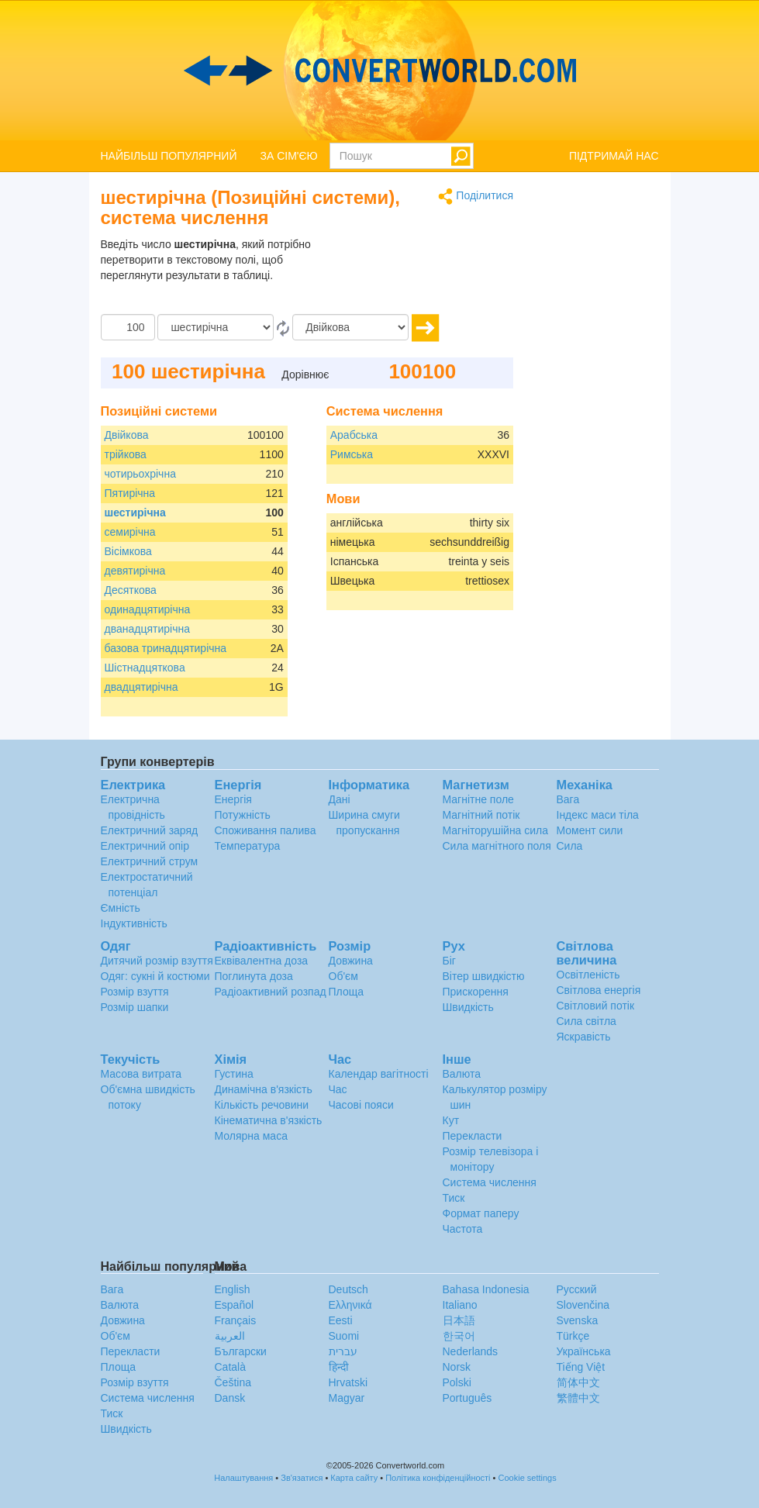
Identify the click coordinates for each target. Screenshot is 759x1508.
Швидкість (468, 1007)
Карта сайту (354, 1477)
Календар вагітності (379, 1074)
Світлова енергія (599, 990)
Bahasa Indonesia (486, 1289)
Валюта (462, 1074)
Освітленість (588, 974)
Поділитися (475, 196)
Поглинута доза (254, 976)
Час (338, 1089)
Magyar (347, 1398)
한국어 (459, 1336)
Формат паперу (481, 1213)
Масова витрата (141, 1074)
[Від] (215, 327)
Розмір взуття (135, 991)
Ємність (120, 908)
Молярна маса (251, 1136)
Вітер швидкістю (484, 976)
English (232, 1289)
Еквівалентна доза (262, 960)
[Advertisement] (416, 275)
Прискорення (476, 991)
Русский (577, 1289)
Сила (570, 846)
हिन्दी (339, 1367)
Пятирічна (130, 493)
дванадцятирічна (147, 629)
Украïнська (584, 1351)
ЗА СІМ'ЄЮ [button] (289, 156)
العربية (230, 1336)
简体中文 (578, 1382)
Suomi (344, 1336)
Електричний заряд (149, 830)
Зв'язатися (302, 1477)
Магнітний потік (481, 815)
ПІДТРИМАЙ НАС (614, 156)
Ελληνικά (350, 1305)
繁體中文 (578, 1398)
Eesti (341, 1320)
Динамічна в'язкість (263, 1089)
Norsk (457, 1367)
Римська (351, 454)
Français (236, 1320)
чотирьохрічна (140, 474)
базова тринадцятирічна (166, 648)
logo (379, 70)
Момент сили (590, 830)
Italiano (460, 1305)
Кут (451, 1120)
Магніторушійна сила (496, 830)
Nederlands (471, 1351)
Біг (449, 960)
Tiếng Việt (581, 1367)
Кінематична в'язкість (269, 1120)
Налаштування (243, 1477)
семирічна (130, 532)
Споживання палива (265, 830)
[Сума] (128, 327)
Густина (234, 1074)
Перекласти (472, 1136)
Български (241, 1351)
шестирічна (135, 512)
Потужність (243, 815)
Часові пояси (361, 1105)
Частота (463, 1229)
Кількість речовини (262, 1105)
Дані (339, 799)
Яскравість (584, 1036)
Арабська (354, 435)
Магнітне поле (478, 799)
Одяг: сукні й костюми (155, 976)
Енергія (233, 799)
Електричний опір (145, 846)
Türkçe (573, 1336)
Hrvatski (348, 1382)
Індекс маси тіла (598, 815)
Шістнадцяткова (145, 667)
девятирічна (135, 570)
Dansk (230, 1398)
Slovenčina (583, 1305)
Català (230, 1367)
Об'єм (343, 976)
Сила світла (586, 1021)
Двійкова (127, 435)
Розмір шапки (135, 1007)
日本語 (459, 1320)
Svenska (578, 1320)
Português (467, 1398)
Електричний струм (149, 861)
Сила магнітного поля (497, 846)
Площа (346, 991)
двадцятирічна (141, 687)
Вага (568, 799)
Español (234, 1305)
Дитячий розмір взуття (157, 960)
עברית (343, 1351)
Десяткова (131, 590)
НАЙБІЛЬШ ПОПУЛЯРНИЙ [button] (169, 156)
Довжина (351, 960)
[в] (350, 327)
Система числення (489, 1182)
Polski (457, 1382)
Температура (248, 846)
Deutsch (348, 1289)
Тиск (454, 1198)
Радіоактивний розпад (270, 991)
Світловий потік (596, 1005)
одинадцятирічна (148, 609)
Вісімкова (128, 551)
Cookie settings (528, 1477)
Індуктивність (134, 923)
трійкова (126, 454)
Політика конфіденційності (437, 1477)
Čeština (233, 1382)
